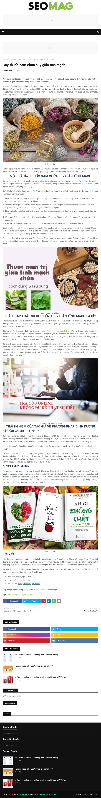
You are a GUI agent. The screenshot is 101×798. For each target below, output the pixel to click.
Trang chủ (6, 59)
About (85, 794)
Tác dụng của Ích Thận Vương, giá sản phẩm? (34, 666)
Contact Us (94, 794)
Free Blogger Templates (47, 794)
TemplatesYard (21, 794)
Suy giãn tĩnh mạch (18, 59)
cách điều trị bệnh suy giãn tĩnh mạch (57, 331)
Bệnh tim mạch (13, 595)
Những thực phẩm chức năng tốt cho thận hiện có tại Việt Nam (41, 677)
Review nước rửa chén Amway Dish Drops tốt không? (37, 655)
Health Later (7, 71)
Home (78, 794)
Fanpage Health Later (24, 580)
